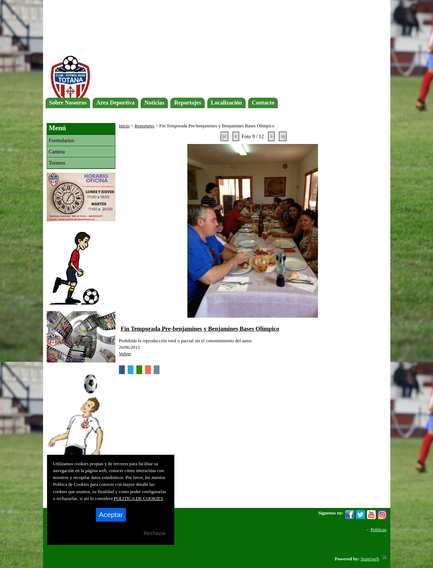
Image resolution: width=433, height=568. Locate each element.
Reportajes (144, 125)
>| (283, 136)
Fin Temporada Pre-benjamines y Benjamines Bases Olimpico (200, 328)
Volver (125, 353)
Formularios (61, 140)
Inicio (124, 125)
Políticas (378, 529)
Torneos (57, 163)
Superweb (370, 558)
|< (224, 136)
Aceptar (111, 514)
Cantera (57, 151)
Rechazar (155, 533)
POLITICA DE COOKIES (139, 498)
